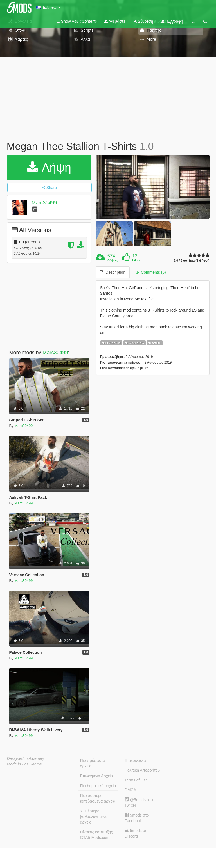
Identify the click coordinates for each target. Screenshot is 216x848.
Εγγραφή (172, 21)
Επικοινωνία (135, 760)
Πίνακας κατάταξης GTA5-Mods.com (96, 835)
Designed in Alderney (25, 758)
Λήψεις (112, 260)
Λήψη (49, 167)
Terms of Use (136, 780)
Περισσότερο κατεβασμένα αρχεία (98, 798)
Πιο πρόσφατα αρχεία (92, 763)
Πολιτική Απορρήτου (142, 770)
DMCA (130, 790)
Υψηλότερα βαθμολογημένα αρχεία (94, 816)
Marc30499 (44, 202)
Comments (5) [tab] (150, 272)
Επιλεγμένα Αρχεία (96, 776)
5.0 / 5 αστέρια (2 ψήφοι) (192, 260)
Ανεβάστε (114, 21)
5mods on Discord (136, 833)
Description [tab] (112, 272)
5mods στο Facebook (137, 818)
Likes (136, 260)
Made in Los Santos (24, 764)
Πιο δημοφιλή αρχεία (98, 785)
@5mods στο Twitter (139, 802)
